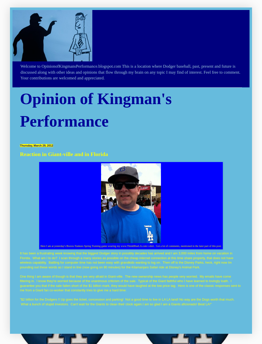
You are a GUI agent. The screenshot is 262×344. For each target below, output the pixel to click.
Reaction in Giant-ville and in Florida (64, 154)
